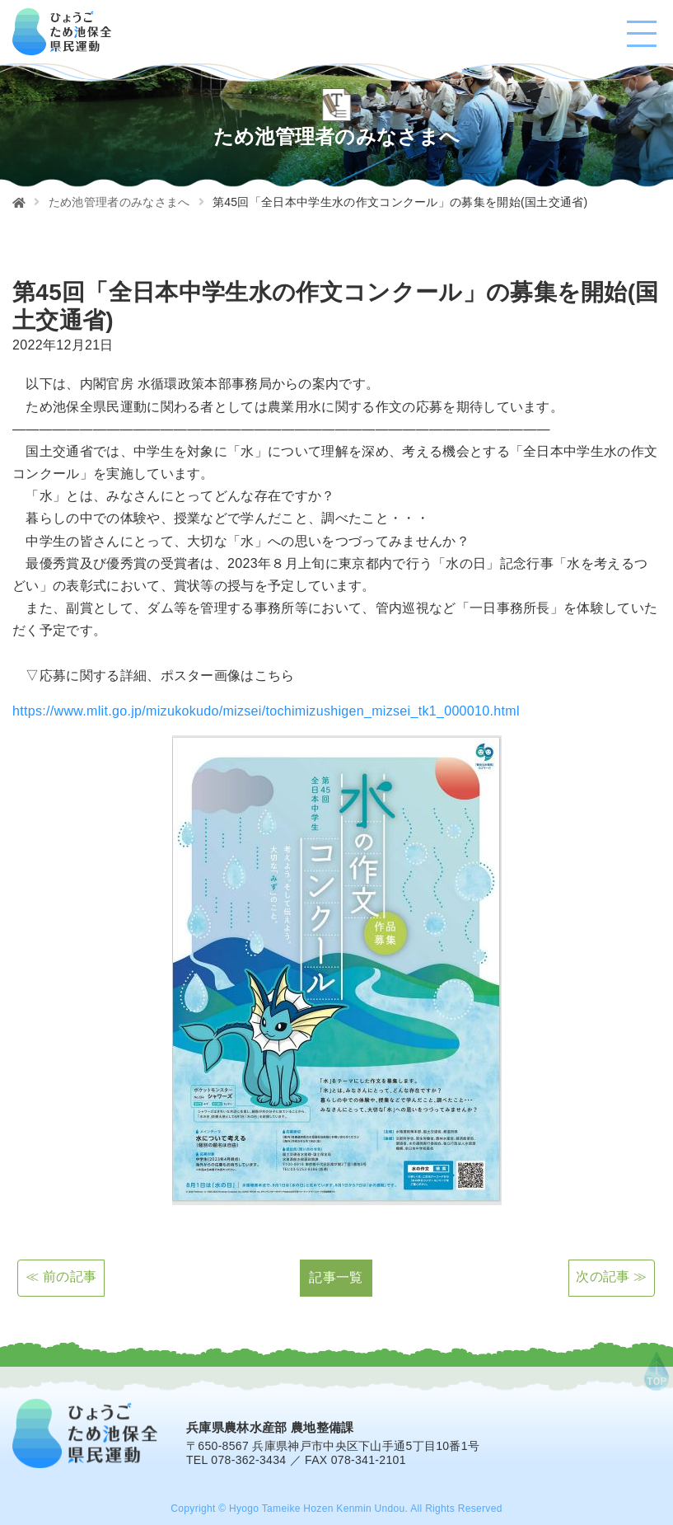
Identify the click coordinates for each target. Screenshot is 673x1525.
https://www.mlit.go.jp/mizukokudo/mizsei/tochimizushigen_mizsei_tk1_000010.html (266, 711)
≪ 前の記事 (61, 1277)
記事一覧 (335, 1277)
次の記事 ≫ (611, 1277)
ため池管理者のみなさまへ (119, 202)
